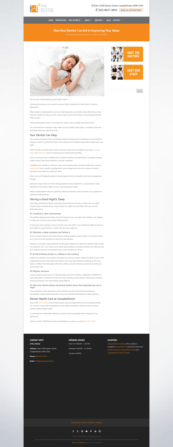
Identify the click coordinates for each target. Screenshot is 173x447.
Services (98, 20)
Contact (116, 20)
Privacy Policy (75, 423)
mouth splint (35, 168)
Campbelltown (121, 347)
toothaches (42, 153)
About (87, 20)
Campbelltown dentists (116, 344)
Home (51, 20)
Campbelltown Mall (127, 350)
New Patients (74, 20)
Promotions (61, 20)
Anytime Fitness (113, 350)
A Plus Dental (44, 303)
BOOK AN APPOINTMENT (131, 10)
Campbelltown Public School (119, 353)
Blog (109, 20)
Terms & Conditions (88, 423)
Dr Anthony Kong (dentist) (77, 34)
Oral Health (103, 34)
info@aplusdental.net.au (44, 361)
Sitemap (99, 423)
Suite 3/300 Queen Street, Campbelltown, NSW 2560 (118, 5)
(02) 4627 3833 (108, 10)
